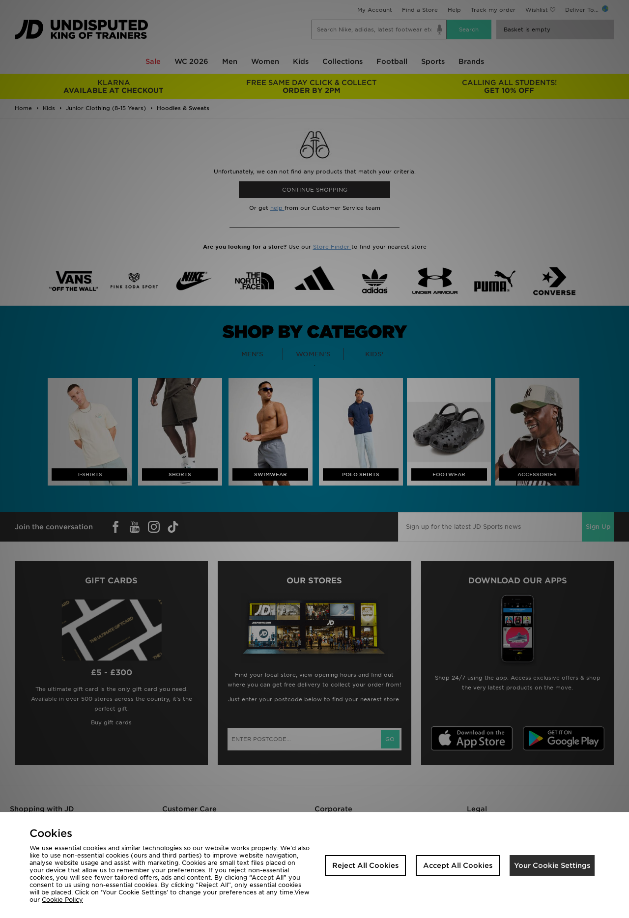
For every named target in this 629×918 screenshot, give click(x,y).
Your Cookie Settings (552, 865)
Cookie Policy (62, 899)
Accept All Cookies (457, 865)
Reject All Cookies (365, 865)
